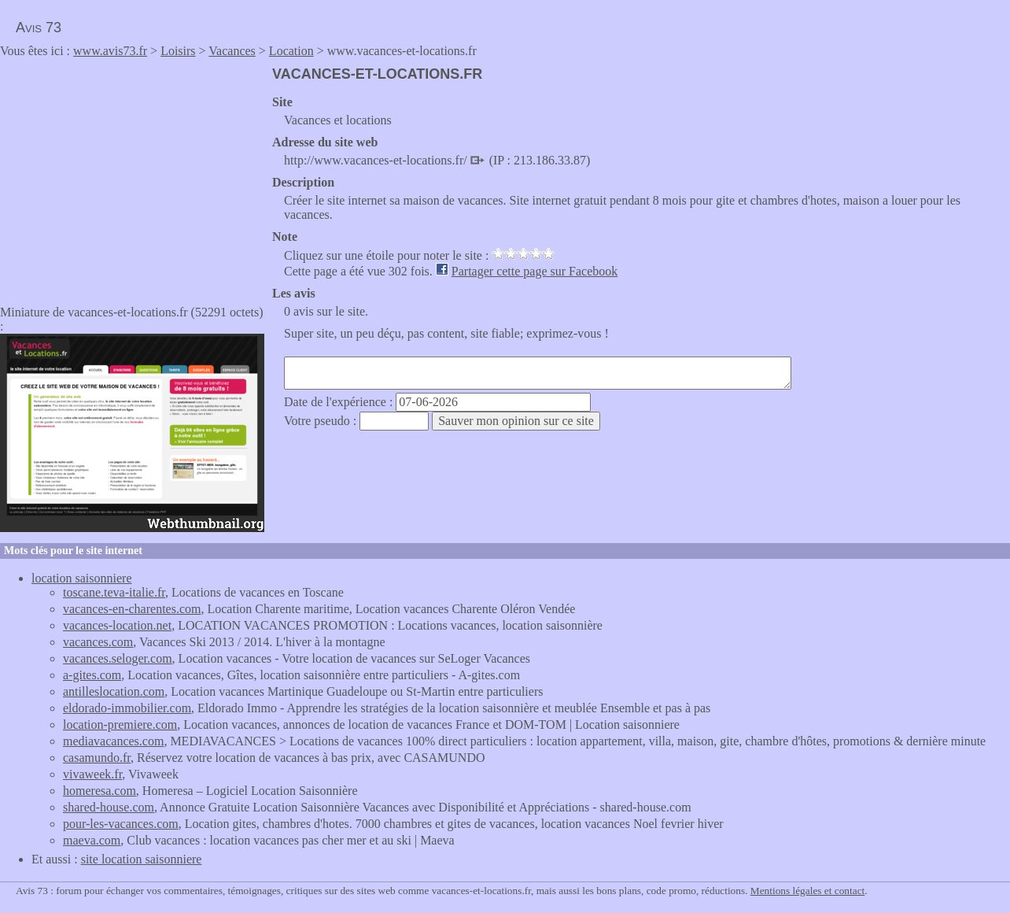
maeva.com (91, 840)
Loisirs (177, 50)
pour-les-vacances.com (121, 823)
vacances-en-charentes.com (132, 608)
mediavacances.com (113, 741)
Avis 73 (38, 27)
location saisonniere (81, 578)
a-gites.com (92, 675)
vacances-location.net (117, 625)
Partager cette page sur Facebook (534, 271)
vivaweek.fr (92, 774)
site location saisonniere (141, 859)
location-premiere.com (120, 724)
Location (291, 50)
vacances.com (98, 642)
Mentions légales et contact (807, 890)
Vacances (232, 50)
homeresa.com (99, 790)
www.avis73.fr (110, 50)
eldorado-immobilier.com (127, 708)
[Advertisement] (132, 176)
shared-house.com (108, 807)
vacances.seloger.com (117, 658)
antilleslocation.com (113, 691)
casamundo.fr (97, 757)
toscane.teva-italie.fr (114, 592)
